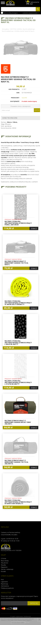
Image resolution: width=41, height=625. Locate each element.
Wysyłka (3, 565)
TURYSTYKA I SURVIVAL (16, 29)
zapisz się (34, 603)
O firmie (3, 558)
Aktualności (4, 563)
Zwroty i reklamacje (7, 569)
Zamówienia (5, 586)
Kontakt (3, 571)
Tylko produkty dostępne (9, 13)
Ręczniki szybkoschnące (29, 29)
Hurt (2, 579)
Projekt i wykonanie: (20, 616)
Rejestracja (4, 584)
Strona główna (5, 29)
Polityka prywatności (7, 588)
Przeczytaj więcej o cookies (18, 622)
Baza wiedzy (5, 561)
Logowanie (4, 582)
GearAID (24, 98)
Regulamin (4, 567)
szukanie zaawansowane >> (31, 13)
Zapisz (36, 110)
